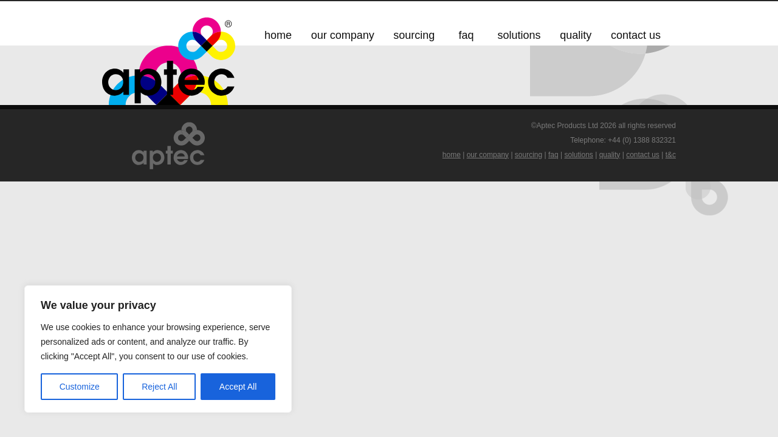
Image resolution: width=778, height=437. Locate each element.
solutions (579, 155)
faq (553, 155)
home (451, 155)
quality (610, 155)
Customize (80, 386)
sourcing (528, 155)
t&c (671, 155)
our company (488, 155)
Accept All (237, 386)
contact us (642, 155)
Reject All (159, 386)
